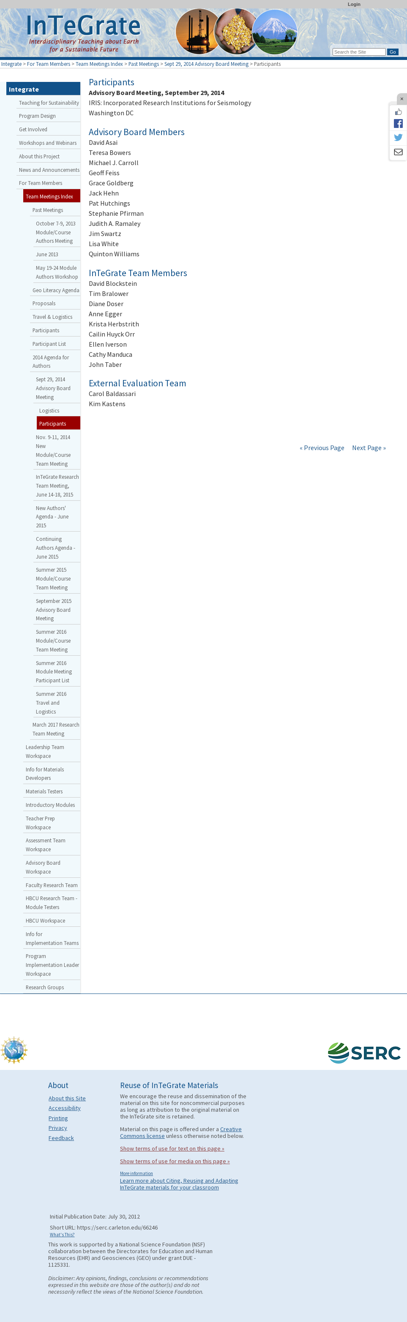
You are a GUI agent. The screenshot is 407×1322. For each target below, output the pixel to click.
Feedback (61, 1138)
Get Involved (33, 129)
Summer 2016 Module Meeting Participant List (54, 672)
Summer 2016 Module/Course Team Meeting (53, 640)
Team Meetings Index (99, 63)
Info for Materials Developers (45, 774)
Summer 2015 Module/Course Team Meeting (53, 578)
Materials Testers (44, 791)
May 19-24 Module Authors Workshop (57, 272)
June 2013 (47, 254)
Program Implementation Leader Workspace (52, 965)
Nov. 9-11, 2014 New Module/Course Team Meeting (53, 450)
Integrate (11, 63)
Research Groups (45, 987)
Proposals (44, 303)
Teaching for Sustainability (49, 102)
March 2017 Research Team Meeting (56, 729)
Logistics (49, 410)
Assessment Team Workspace (46, 844)
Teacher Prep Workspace (40, 823)
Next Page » (368, 447)
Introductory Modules (50, 804)
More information (136, 1173)
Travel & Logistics (52, 316)
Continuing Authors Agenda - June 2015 (55, 547)
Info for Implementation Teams (52, 938)
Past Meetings (143, 63)
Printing (58, 1118)
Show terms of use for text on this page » (172, 1148)
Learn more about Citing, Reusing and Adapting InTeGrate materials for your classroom (179, 1184)
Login (354, 4)
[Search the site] (359, 52)
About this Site (67, 1098)
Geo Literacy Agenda (56, 290)
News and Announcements (49, 169)
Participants (46, 330)
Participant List (49, 343)
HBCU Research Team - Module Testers (51, 902)
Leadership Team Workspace (45, 751)
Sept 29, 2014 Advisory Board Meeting (206, 63)
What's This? (62, 1235)
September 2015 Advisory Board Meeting (53, 609)
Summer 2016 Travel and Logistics (51, 702)
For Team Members (48, 63)
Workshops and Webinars (47, 142)
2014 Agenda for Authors (51, 361)
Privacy (58, 1128)
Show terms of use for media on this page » (175, 1161)
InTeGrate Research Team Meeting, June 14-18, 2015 (57, 485)
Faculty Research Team (52, 885)
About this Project (39, 156)
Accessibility (65, 1108)
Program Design (37, 115)
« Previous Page (322, 447)
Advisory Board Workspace (43, 867)
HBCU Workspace (45, 920)
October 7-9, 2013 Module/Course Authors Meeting (56, 232)
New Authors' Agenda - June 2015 (52, 517)
